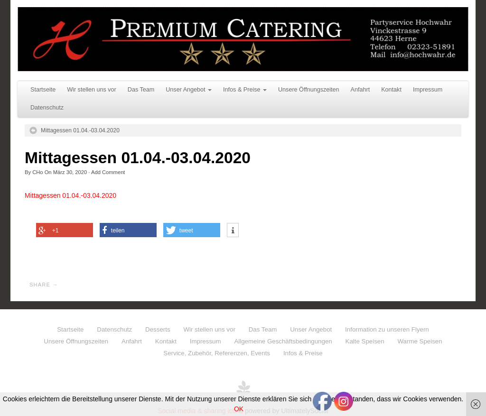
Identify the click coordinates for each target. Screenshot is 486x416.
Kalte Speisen (365, 341)
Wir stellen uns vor (91, 89)
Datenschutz (47, 107)
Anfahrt (360, 89)
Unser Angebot (189, 89)
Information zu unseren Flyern (387, 329)
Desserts (157, 329)
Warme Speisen (420, 341)
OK (238, 409)
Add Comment (108, 172)
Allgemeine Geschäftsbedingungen (283, 341)
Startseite (43, 89)
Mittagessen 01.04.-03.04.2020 (80, 130)
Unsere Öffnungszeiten (308, 89)
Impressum (427, 89)
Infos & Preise (245, 89)
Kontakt (391, 89)
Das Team (141, 89)
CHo (37, 172)
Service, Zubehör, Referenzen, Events (216, 353)
